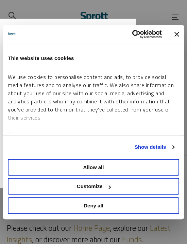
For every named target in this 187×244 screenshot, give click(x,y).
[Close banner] (176, 34)
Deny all (93, 205)
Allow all (93, 167)
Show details (150, 147)
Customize (94, 186)
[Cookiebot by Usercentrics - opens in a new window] (132, 34)
